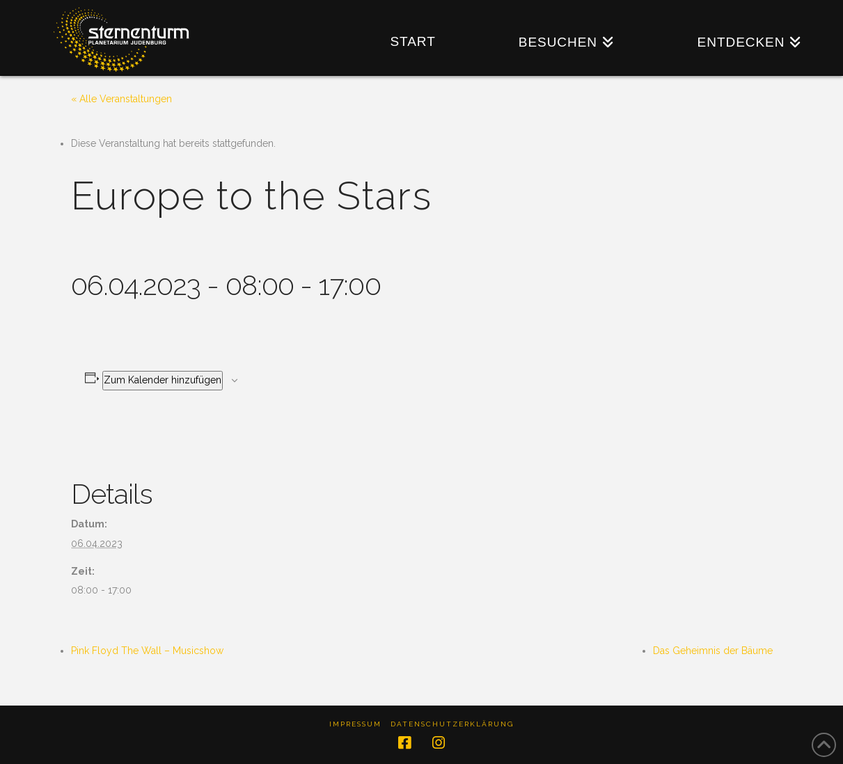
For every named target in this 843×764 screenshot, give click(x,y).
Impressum (355, 724)
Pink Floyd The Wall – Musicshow (147, 650)
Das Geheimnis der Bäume (713, 650)
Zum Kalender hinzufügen (162, 379)
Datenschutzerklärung (452, 724)
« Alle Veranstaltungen (121, 98)
